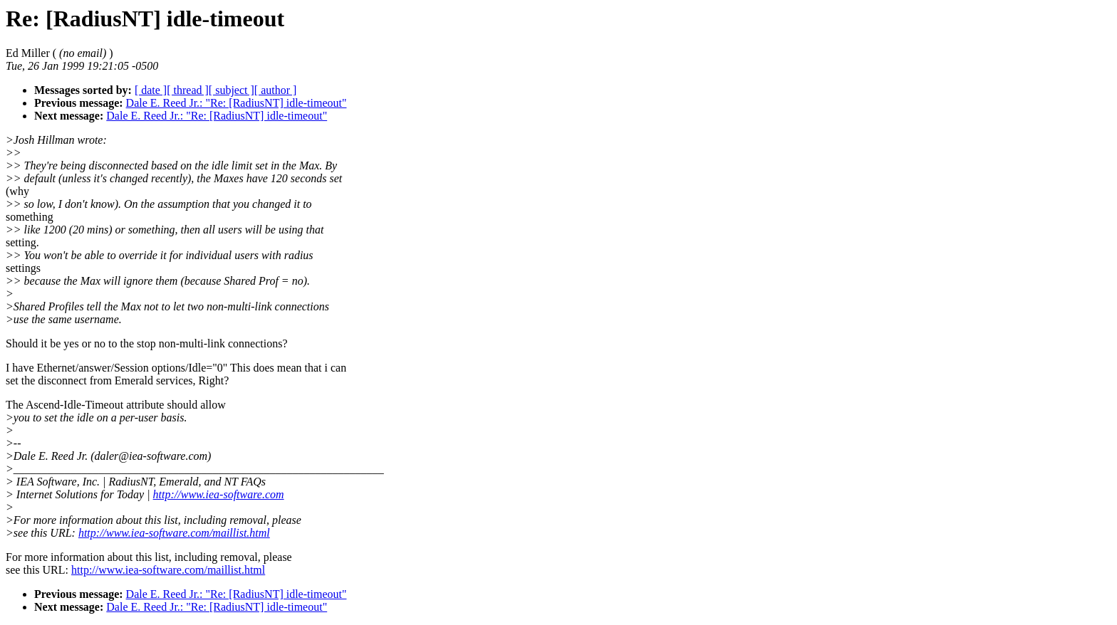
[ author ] (275, 90)
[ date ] (151, 90)
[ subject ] (231, 90)
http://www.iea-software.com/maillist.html (174, 533)
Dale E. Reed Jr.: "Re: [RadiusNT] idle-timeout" (236, 103)
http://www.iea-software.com (218, 494)
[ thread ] (188, 90)
